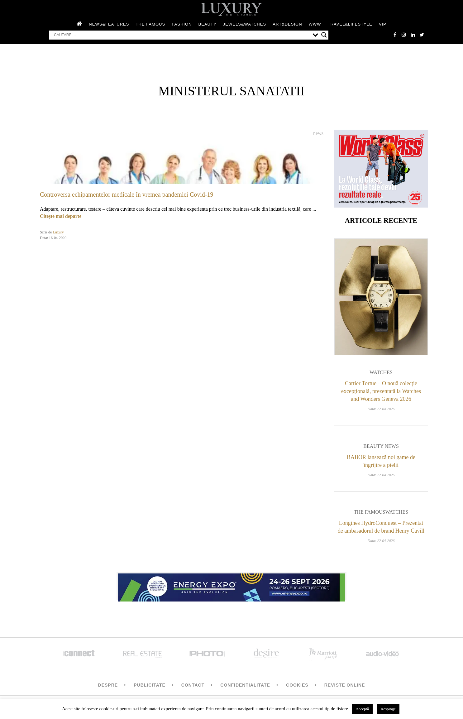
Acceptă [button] (362, 709)
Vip (382, 24)
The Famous (150, 24)
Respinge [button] (388, 709)
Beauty (207, 24)
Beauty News (381, 447)
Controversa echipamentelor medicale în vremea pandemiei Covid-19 (126, 194)
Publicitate (149, 686)
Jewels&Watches (244, 24)
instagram (403, 35)
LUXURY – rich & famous (231, 9)
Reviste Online (344, 686)
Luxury (58, 232)
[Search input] (181, 35)
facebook (393, 35)
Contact (192, 686)
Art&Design (287, 24)
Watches (381, 373)
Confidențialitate (245, 686)
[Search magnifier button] (324, 35)
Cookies (297, 686)
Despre (108, 686)
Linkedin (412, 35)
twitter (421, 35)
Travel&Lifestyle (350, 24)
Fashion (182, 24)
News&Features (109, 24)
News (318, 133)
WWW (315, 24)
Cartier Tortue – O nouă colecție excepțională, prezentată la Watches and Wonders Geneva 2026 (381, 392)
